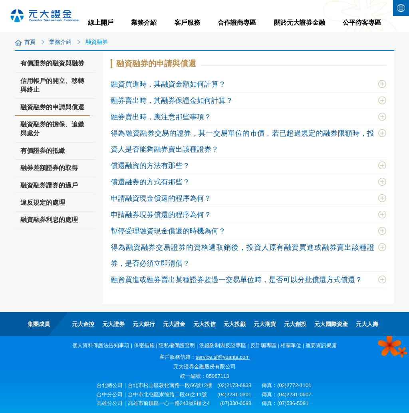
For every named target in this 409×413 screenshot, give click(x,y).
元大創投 (295, 324)
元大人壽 (367, 324)
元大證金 (174, 324)
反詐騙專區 (263, 345)
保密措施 (144, 345)
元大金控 (83, 324)
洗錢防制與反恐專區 (222, 345)
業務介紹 (144, 22)
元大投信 (204, 324)
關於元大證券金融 (299, 22)
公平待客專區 (362, 22)
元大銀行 (144, 324)
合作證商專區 (237, 22)
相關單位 (290, 345)
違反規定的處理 (42, 202)
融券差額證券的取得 (49, 167)
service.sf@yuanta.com (223, 357)
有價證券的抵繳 (42, 150)
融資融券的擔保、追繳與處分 (52, 128)
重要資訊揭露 (321, 345)
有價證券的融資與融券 (52, 63)
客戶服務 (187, 22)
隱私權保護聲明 (177, 345)
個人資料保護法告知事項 (100, 345)
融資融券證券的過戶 (49, 185)
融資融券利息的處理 (49, 219)
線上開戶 (100, 22)
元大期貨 (265, 324)
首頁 (30, 42)
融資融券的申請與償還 (52, 110)
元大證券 (113, 324)
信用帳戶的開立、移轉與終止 (52, 85)
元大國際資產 (331, 324)
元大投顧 (234, 324)
